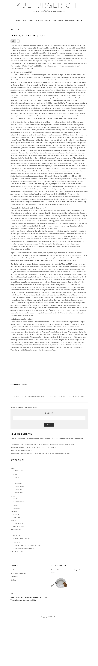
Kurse (15, 474)
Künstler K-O (19, 486)
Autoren (16, 514)
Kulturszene (58, 20)
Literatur (39, 20)
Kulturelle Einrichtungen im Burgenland (27, 545)
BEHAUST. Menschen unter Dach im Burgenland (66, 396)
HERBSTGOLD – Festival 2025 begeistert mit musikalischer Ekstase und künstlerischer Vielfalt (42, 444)
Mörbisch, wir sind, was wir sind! (21, 450)
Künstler (16, 477)
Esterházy (16, 535)
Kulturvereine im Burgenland (23, 548)
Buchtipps (16, 517)
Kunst (24, 20)
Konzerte (16, 498)
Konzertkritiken (19, 502)
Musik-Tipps (16, 508)
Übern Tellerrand (72, 20)
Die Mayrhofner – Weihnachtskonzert (29, 396)
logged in (22, 407)
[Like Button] (13, 41)
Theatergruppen (18, 526)
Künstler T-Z (19, 493)
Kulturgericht (49, 5)
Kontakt (13, 580)
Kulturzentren (23, 384)
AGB (12, 570)
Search (49, 424)
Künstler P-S (19, 489)
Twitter (53, 572)
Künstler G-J (19, 483)
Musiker (15, 505)
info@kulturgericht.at (29, 600)
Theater (48, 20)
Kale (55, 617)
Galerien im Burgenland (21, 539)
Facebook (68, 570)
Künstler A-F (19, 480)
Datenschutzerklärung (18, 573)
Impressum (14, 576)
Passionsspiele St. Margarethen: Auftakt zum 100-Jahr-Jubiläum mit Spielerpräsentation (40, 454)
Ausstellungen (18, 471)
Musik (31, 20)
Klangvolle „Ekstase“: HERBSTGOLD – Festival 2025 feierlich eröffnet (33, 447)
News (18, 20)
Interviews (16, 542)
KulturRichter (15, 530)
